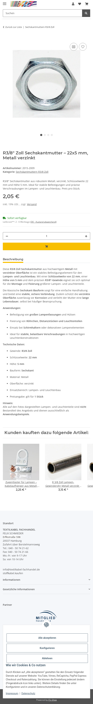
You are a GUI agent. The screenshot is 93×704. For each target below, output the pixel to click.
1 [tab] (41, 135)
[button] (73, 3)
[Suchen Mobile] (42, 13)
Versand (32, 204)
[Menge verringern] (7, 236)
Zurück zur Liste (13, 27)
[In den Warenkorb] (5, 38)
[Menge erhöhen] (86, 236)
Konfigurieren (47, 648)
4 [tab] (52, 135)
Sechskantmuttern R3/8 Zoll (32, 171)
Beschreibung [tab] (13, 259)
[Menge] (46, 236)
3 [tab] (48, 135)
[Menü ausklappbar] (4, 2)
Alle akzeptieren (47, 637)
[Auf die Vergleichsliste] (74, 47)
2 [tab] (45, 135)
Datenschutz (28, 693)
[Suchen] (86, 13)
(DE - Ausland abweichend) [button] (43, 221)
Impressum (12, 693)
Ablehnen (47, 658)
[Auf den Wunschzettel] (83, 47)
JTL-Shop (52, 699)
